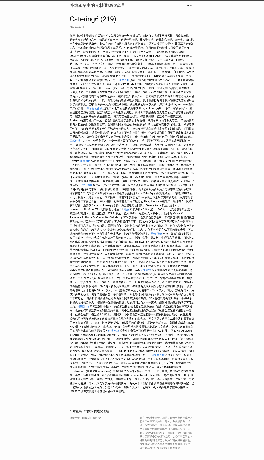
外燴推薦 (113, 330)
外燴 (126, 209)
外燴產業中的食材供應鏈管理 (97, 5)
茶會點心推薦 (95, 108)
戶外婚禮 (86, 185)
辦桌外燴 (156, 233)
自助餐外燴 (158, 355)
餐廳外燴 (83, 306)
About (190, 5)
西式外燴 (124, 80)
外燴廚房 (85, 161)
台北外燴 (145, 270)
